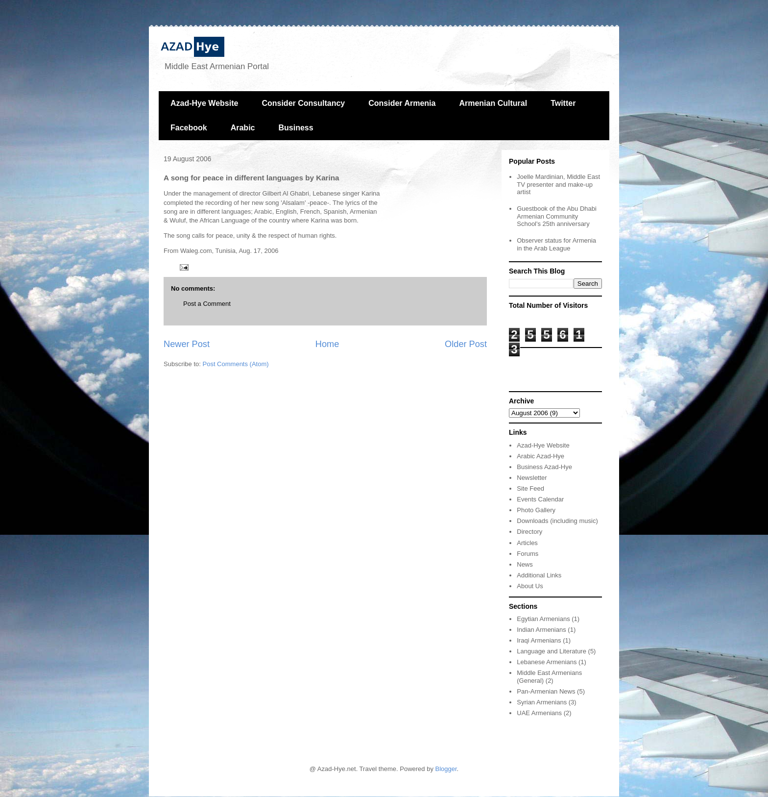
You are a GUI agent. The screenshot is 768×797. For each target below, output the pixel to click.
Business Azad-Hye (544, 467)
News (525, 564)
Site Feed (530, 488)
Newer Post (187, 344)
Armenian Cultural (493, 103)
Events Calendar (540, 499)
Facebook (188, 128)
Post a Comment (207, 303)
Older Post (466, 344)
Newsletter (532, 477)
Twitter (563, 103)
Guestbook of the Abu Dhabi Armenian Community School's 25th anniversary (557, 216)
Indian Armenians (541, 629)
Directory (529, 531)
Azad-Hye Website (204, 103)
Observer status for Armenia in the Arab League (556, 244)
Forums (527, 553)
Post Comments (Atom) (236, 364)
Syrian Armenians (542, 702)
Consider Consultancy (303, 103)
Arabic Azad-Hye (540, 456)
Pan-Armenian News (546, 691)
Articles (527, 543)
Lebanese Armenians (546, 662)
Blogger (446, 768)
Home (327, 344)
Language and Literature (551, 651)
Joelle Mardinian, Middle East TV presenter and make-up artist (558, 184)
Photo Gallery (536, 510)
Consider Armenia (401, 103)
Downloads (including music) (557, 520)
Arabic (243, 128)
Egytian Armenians (543, 619)
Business (295, 128)
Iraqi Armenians (539, 640)
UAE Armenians (539, 713)
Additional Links (539, 575)
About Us (530, 586)
